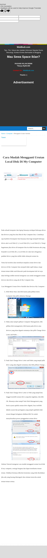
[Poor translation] (7, 11)
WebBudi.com (23, 47)
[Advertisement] (23, 105)
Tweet (3, 137)
